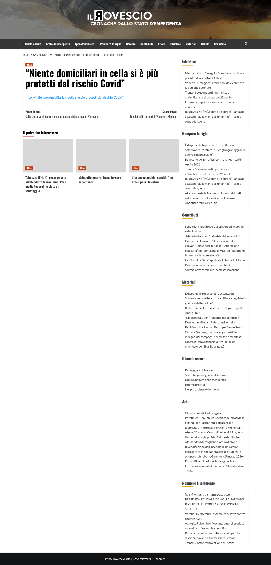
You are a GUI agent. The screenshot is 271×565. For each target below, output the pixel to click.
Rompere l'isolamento (198, 483)
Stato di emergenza (58, 44)
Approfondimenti (85, 44)
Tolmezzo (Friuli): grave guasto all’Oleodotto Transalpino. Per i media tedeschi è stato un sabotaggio (45, 184)
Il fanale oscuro (32, 44)
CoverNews (140, 558)
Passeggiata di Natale (199, 370)
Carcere (131, 44)
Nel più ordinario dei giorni (202, 389)
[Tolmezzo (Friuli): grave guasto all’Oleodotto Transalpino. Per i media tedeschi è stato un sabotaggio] (48, 155)
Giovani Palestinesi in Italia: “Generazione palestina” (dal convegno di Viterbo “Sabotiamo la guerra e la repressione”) (215, 250)
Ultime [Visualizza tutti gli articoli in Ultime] (29, 64)
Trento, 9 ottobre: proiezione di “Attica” (210, 542)
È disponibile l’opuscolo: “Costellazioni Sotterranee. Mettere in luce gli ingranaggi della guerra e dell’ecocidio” (215, 149)
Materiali (191, 44)
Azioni (161, 44)
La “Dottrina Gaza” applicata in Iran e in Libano (215, 260)
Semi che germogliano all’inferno (206, 375)
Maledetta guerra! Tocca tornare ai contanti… (99, 179)
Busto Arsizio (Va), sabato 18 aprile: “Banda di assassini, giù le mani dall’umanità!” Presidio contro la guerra (214, 116)
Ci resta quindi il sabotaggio (203, 413)
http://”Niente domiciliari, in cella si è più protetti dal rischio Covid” (74, 97)
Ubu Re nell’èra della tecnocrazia (206, 379)
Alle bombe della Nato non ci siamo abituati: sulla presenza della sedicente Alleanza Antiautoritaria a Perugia (213, 197)
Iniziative (175, 44)
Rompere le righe (110, 44)
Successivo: (138, 114)
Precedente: (63, 114)
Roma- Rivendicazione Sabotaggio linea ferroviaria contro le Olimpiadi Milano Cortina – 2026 (214, 466)
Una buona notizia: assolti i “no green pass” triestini (152, 179)
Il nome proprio (195, 384)
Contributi (146, 44)
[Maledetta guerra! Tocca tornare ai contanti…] (101, 155)
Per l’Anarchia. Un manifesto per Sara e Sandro (214, 327)
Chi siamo (220, 44)
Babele (205, 44)
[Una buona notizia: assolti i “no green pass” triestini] (154, 155)
